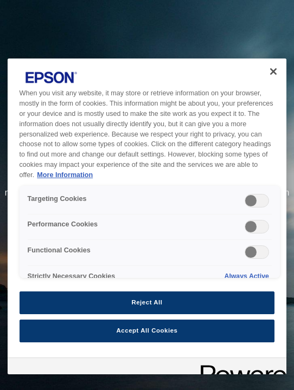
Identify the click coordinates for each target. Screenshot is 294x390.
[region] (147, 216)
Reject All (146, 302)
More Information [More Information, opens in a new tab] (65, 175)
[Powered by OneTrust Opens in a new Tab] (240, 367)
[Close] (273, 71)
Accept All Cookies (147, 330)
